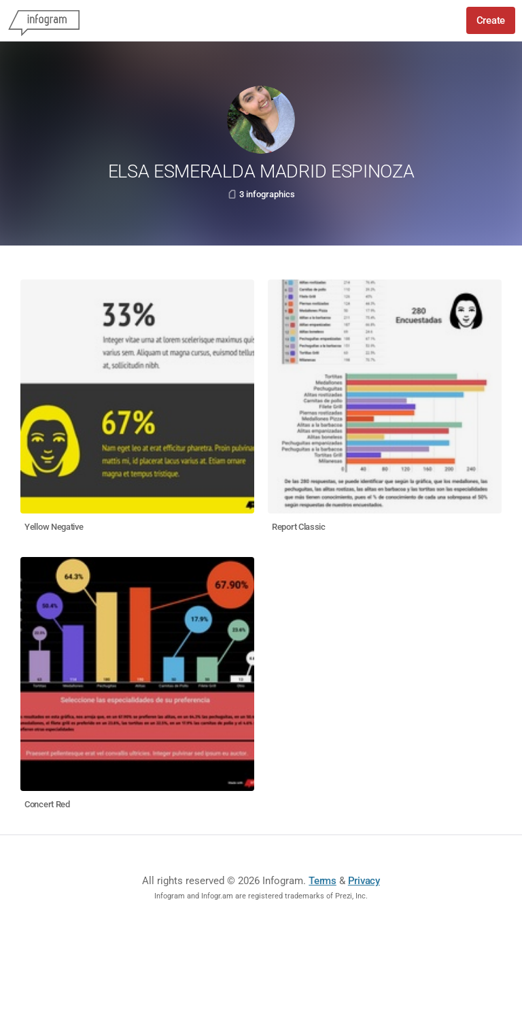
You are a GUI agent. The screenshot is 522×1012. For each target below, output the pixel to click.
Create (490, 20)
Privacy (364, 881)
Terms (322, 881)
